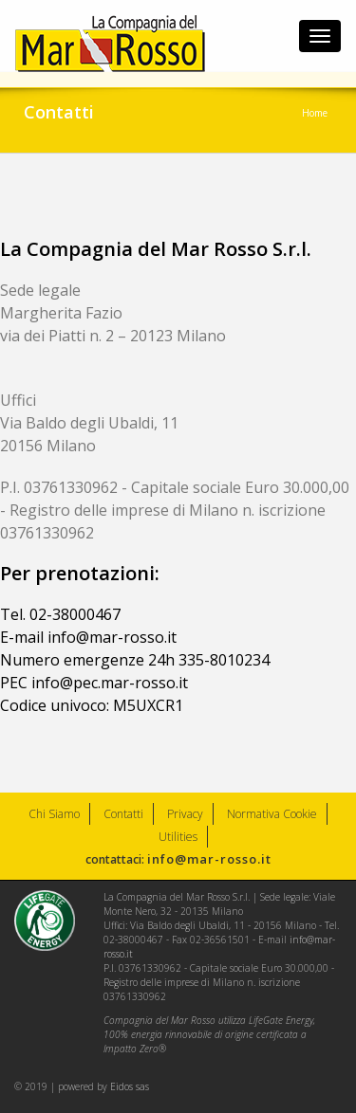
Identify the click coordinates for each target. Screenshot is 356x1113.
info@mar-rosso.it (209, 858)
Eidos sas (129, 1086)
